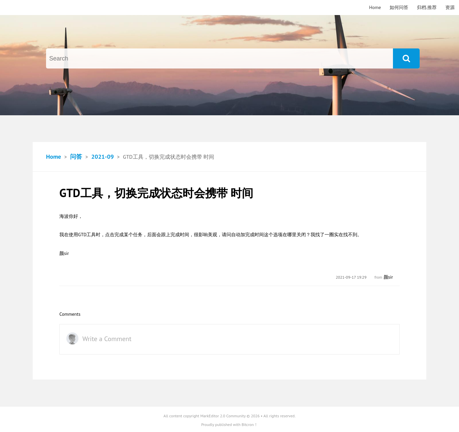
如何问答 (399, 7)
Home (375, 7)
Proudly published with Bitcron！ (229, 424)
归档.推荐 (427, 7)
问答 (76, 156)
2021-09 (102, 156)
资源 (450, 7)
